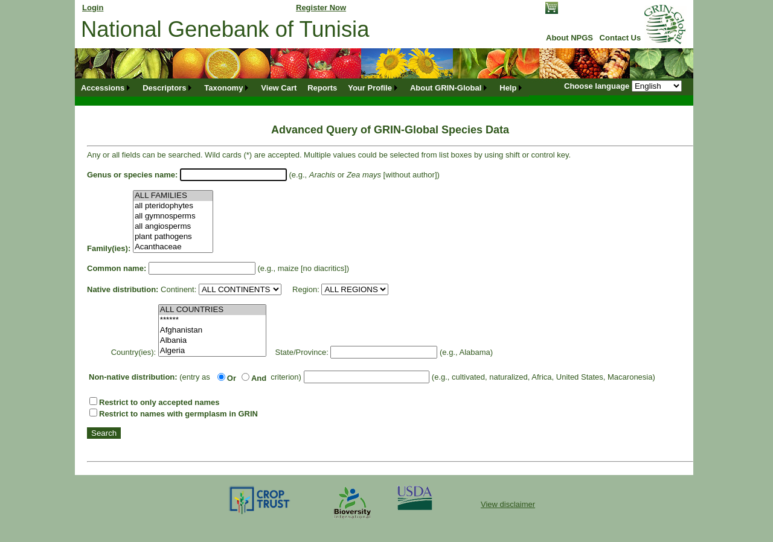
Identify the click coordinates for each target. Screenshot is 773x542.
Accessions (102, 87)
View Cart (279, 87)
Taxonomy (223, 87)
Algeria (212, 351)
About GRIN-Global (445, 87)
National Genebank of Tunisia (225, 29)
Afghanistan (212, 330)
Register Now (321, 7)
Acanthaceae (173, 247)
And (258, 378)
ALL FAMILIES (173, 196)
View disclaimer (508, 504)
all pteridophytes (173, 206)
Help (507, 87)
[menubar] (302, 88)
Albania (212, 341)
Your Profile (370, 87)
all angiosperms (173, 227)
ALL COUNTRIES (212, 310)
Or (231, 378)
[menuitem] (106, 88)
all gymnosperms (173, 216)
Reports (322, 87)
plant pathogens (173, 237)
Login (92, 7)
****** (212, 320)
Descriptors (164, 87)
